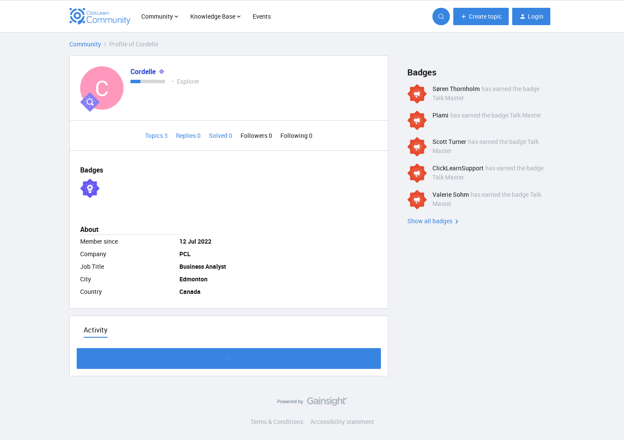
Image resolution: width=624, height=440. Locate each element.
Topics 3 (157, 135)
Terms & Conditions (276, 421)
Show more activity (229, 356)
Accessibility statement (342, 421)
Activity (95, 330)
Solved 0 (221, 135)
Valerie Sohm (450, 194)
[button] (481, 16)
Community (85, 44)
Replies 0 (189, 135)
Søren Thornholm (456, 89)
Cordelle (143, 71)
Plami (440, 115)
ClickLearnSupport (458, 168)
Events (262, 16)
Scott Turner (449, 141)
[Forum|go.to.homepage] (100, 16)
